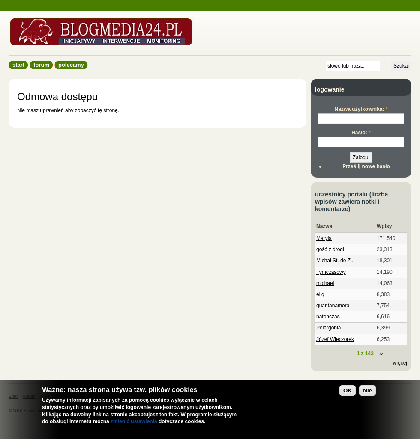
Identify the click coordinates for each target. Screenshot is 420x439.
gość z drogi (330, 249)
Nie (367, 390)
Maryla (324, 238)
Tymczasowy (331, 272)
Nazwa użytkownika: (360, 109)
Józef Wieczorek (335, 339)
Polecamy (71, 65)
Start (18, 65)
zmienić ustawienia (134, 421)
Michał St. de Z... (335, 261)
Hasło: (361, 133)
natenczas (328, 317)
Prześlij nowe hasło (366, 166)
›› (381, 353)
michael (325, 283)
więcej (400, 363)
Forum (41, 65)
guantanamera (332, 305)
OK (347, 390)
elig (320, 294)
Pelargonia (328, 328)
